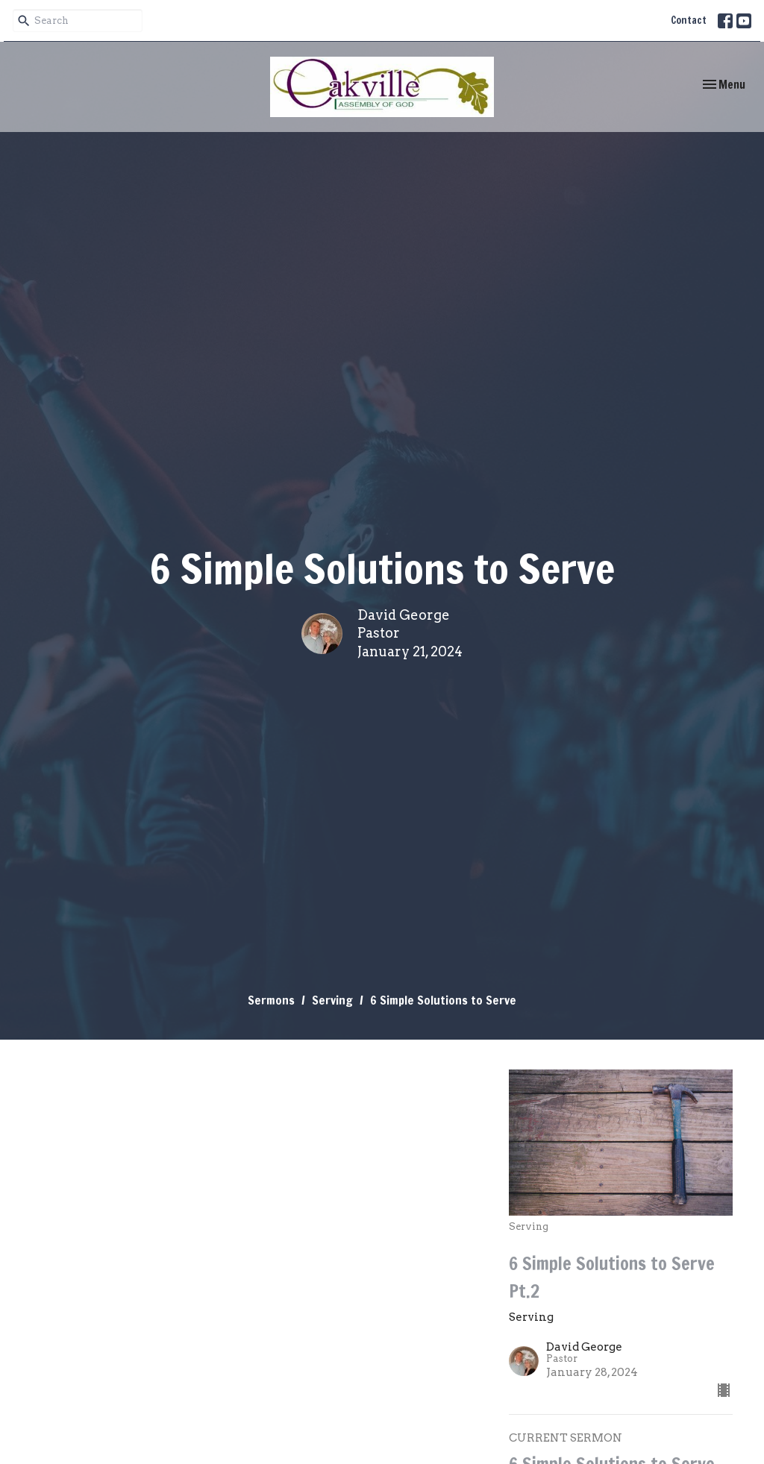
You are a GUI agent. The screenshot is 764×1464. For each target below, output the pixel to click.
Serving (332, 1000)
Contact (689, 20)
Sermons (271, 1000)
